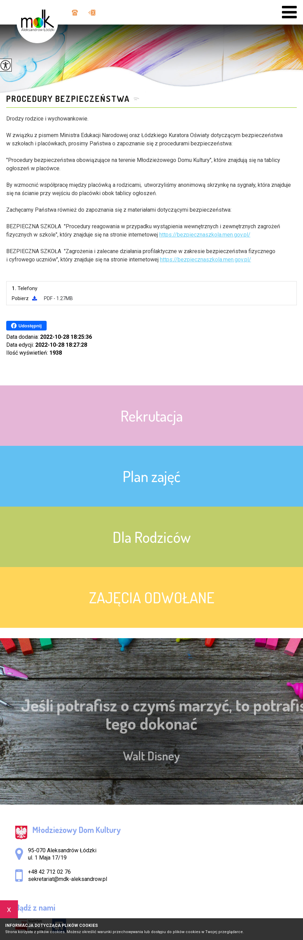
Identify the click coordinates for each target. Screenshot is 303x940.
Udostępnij (26, 325)
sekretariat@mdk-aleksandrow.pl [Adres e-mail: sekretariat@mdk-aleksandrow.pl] (67, 879)
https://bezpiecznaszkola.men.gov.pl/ (204, 234)
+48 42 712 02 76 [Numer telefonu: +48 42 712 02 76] (49, 872)
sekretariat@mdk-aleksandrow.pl (91, 13)
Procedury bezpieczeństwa (68, 99)
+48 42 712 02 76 (75, 13)
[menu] (289, 12)
